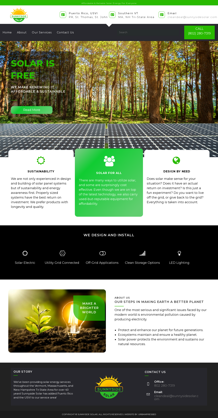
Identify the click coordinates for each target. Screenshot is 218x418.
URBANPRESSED (147, 414)
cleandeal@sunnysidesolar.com (192, 17)
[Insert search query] (148, 32)
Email (172, 13)
